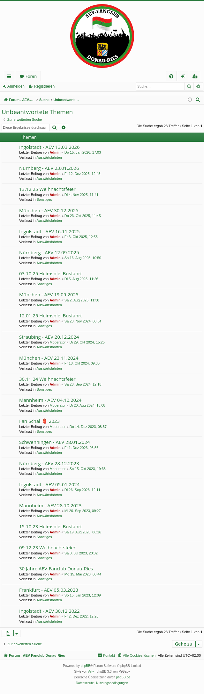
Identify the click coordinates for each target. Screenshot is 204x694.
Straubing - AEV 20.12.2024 (49, 337)
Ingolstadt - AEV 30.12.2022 (49, 611)
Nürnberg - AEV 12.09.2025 (49, 252)
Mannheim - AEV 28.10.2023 (50, 505)
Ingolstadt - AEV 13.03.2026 (49, 147)
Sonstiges (44, 199)
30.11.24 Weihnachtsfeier (47, 379)
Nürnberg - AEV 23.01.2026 (49, 168)
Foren (31, 76)
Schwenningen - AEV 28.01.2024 (54, 442)
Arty (91, 671)
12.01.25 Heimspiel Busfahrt (50, 315)
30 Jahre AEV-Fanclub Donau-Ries (56, 568)
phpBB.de (123, 677)
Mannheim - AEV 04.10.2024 (50, 400)
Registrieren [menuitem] (196, 77)
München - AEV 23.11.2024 (49, 358)
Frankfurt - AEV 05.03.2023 (48, 590)
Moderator (57, 342)
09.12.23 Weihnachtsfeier (47, 547)
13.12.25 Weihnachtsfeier (47, 189)
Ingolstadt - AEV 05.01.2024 (49, 484)
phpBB (85, 666)
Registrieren (44, 86)
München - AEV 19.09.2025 (49, 294)
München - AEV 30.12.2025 (49, 210)
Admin (54, 152)
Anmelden (16, 86)
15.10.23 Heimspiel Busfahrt (50, 526)
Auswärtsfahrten (49, 157)
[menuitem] (171, 76)
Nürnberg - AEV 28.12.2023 (49, 463)
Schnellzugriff (10, 77)
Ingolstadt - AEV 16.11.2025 (49, 231)
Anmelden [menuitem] (185, 77)
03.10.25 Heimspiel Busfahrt (50, 273)
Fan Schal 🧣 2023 (39, 421)
